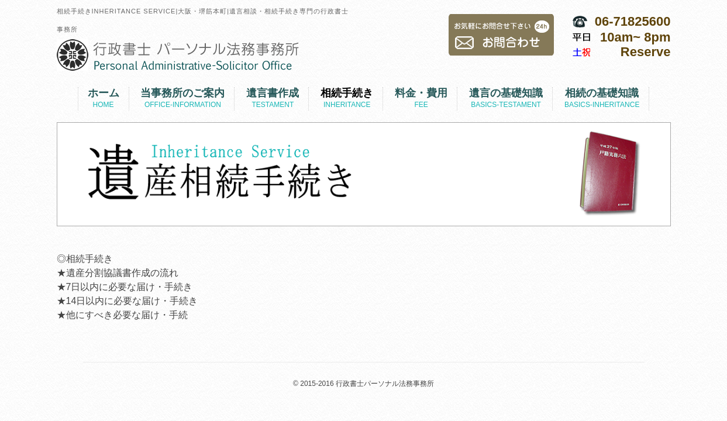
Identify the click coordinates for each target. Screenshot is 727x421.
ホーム (103, 99)
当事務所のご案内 (182, 99)
